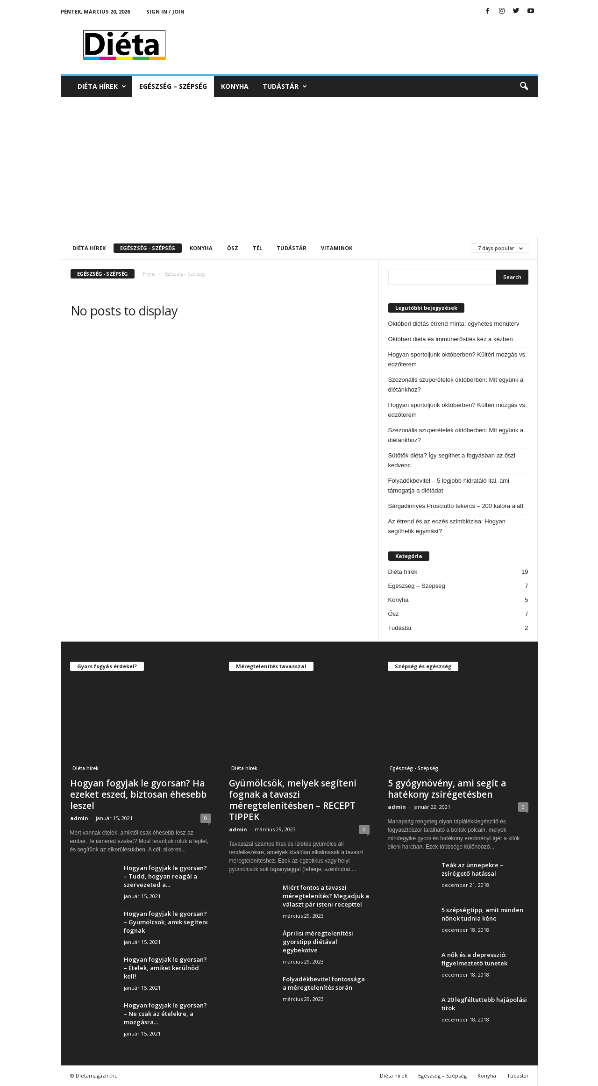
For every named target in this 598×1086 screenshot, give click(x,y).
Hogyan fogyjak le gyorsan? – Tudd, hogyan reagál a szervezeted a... (165, 876)
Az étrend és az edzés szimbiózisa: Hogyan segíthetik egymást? (446, 526)
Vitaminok (336, 247)
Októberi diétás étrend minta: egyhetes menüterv (454, 323)
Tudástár (285, 86)
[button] (523, 86)
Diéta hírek (102, 86)
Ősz (232, 247)
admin (79, 818)
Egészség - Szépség (147, 247)
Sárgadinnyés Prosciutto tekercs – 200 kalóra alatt (456, 505)
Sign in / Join (165, 11)
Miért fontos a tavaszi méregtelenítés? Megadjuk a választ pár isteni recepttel (326, 895)
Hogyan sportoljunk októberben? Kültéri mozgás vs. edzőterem (457, 359)
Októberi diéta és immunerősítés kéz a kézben (450, 339)
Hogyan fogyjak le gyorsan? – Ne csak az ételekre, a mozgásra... (165, 1013)
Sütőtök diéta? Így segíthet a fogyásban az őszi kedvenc (451, 460)
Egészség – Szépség (173, 86)
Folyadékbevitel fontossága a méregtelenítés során (324, 983)
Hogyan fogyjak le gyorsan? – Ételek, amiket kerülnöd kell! (165, 967)
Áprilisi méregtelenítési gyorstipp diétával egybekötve (318, 941)
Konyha (235, 86)
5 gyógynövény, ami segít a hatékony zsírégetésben (447, 788)
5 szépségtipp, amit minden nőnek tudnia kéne (482, 914)
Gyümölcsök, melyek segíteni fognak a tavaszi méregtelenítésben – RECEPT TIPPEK (292, 800)
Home (149, 274)
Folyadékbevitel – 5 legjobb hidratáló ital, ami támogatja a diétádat (448, 485)
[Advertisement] (299, 166)
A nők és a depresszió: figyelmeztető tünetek (474, 958)
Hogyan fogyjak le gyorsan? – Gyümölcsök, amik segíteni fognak (166, 922)
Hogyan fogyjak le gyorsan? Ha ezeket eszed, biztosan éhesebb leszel (138, 794)
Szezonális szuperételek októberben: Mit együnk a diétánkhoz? (456, 384)
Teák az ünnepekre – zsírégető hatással (472, 869)
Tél (257, 247)
